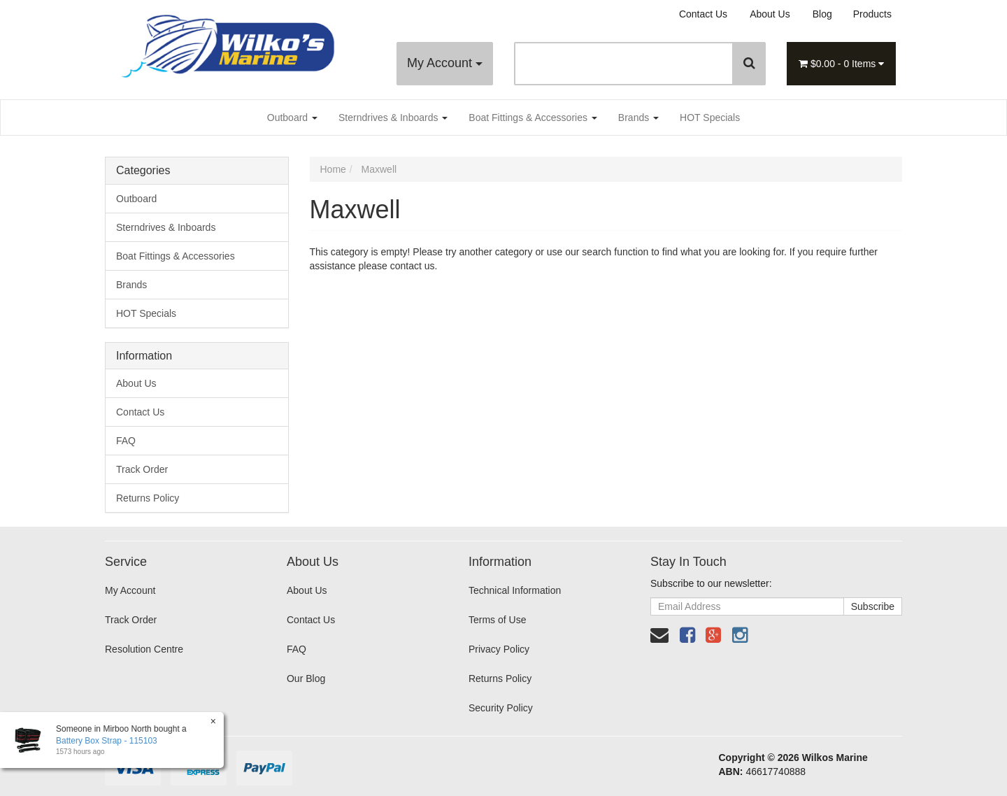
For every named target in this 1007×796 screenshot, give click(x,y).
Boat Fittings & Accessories (533, 117)
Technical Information (515, 590)
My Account (445, 63)
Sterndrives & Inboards (393, 117)
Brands (638, 117)
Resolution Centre (144, 649)
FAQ (126, 440)
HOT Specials (710, 117)
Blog (822, 14)
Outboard (292, 117)
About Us (770, 14)
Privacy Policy (499, 649)
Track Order (142, 469)
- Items (841, 63)
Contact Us (703, 14)
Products (872, 14)
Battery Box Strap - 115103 (106, 741)
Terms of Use (497, 619)
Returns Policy (147, 498)
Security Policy (501, 707)
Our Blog (306, 678)
